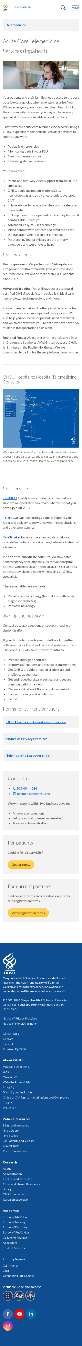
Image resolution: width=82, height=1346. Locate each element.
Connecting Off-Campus (18, 1275)
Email (6, 1270)
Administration (12, 1174)
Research (10, 1162)
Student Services (14, 1248)
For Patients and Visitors (18, 1140)
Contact (8, 1039)
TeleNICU (10, 517)
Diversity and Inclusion (17, 1092)
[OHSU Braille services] (8, 1300)
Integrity (8, 1087)
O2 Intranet (10, 1265)
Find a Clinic (10, 1135)
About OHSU (13, 1060)
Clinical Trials (11, 1146)
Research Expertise (15, 1199)
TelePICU (10, 498)
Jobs (6, 1071)
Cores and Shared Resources (21, 1184)
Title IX (7, 1102)
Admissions (10, 1242)
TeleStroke (11, 537)
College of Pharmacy (16, 1237)
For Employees (14, 1259)
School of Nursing (14, 1222)
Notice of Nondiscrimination (20, 1023)
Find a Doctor (11, 1130)
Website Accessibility (17, 1082)
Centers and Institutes (17, 1179)
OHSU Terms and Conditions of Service (36, 722)
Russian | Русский (14, 1049)
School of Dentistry (15, 1227)
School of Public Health (17, 1232)
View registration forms (28, 913)
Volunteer (9, 1108)
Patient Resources (17, 1119)
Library (7, 1189)
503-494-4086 (26, 788)
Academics (11, 1210)
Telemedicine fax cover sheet (28, 755)
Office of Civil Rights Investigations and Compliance (36, 1097)
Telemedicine (22, 7)
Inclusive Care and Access (22, 1287)
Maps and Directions (16, 1066)
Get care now (21, 864)
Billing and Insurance (16, 1125)
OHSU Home (11, 1033)
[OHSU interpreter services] (31, 1300)
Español (8, 1044)
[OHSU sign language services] (19, 1300)
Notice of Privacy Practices (27, 739)
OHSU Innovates (14, 1194)
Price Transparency (15, 1151)
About (7, 1168)
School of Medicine (15, 1217)
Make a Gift (10, 1077)
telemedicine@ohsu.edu (33, 794)
